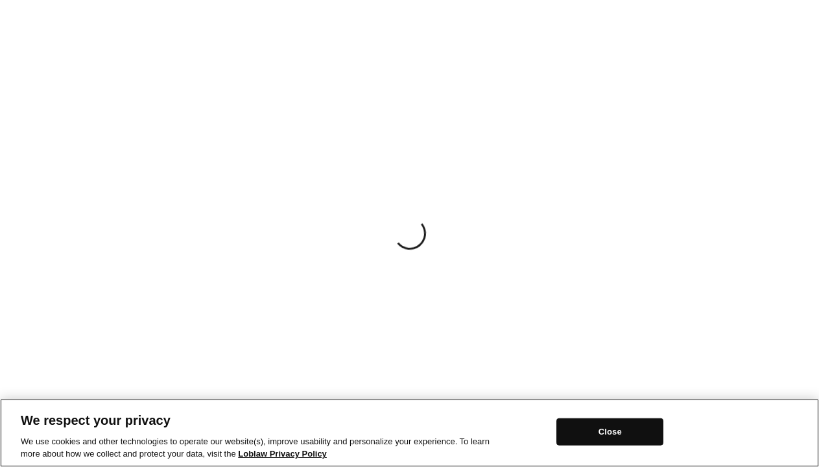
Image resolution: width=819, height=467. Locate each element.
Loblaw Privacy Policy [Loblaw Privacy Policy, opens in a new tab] (282, 454)
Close (610, 432)
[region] (409, 433)
